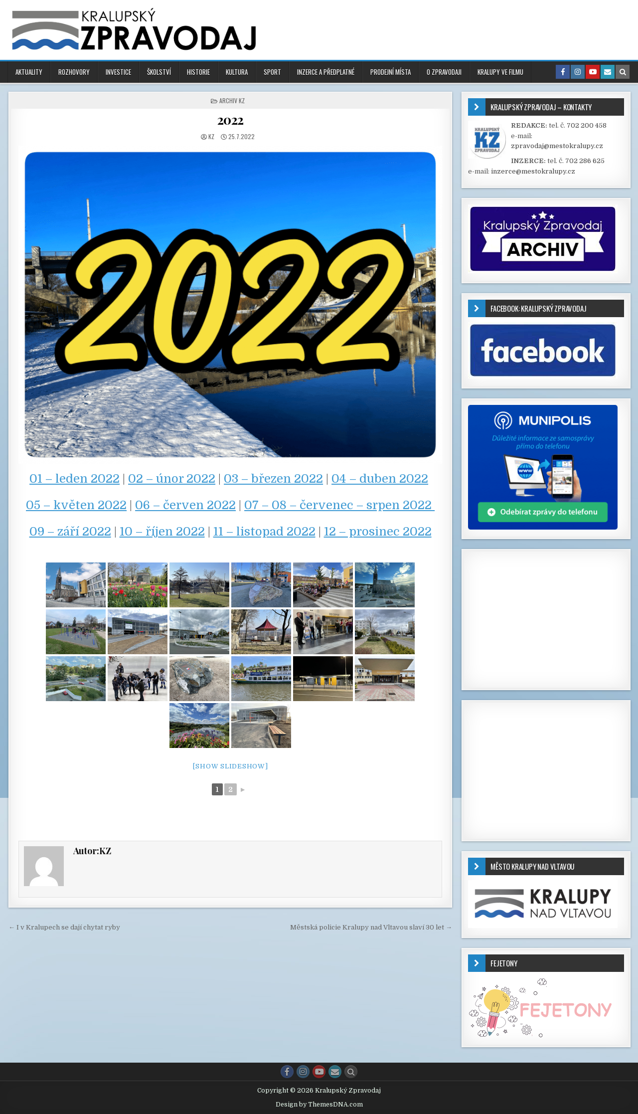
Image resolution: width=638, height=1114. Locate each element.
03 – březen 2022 (273, 479)
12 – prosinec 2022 (378, 532)
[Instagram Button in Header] (578, 72)
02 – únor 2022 (171, 479)
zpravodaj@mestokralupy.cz (557, 146)
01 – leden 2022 (74, 479)
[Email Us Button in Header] (608, 72)
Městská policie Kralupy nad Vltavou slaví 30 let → (371, 927)
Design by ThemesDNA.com (319, 1104)
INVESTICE (118, 72)
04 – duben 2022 (379, 479)
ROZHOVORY (74, 72)
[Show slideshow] (230, 766)
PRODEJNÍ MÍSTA (390, 72)
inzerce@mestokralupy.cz (533, 171)
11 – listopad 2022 (264, 532)
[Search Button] (350, 1071)
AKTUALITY (28, 72)
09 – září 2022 (70, 532)
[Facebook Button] (287, 1071)
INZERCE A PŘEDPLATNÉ (325, 72)
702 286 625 (585, 161)
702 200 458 (587, 125)
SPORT (272, 72)
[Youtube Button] (319, 1071)
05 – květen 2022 (76, 505)
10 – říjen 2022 (162, 532)
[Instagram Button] (303, 1071)
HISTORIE (198, 72)
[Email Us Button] (334, 1071)
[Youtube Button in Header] (593, 72)
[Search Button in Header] (623, 72)
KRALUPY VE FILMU (500, 72)
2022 (230, 119)
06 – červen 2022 (185, 505)
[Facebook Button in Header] (563, 72)
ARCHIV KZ (232, 100)
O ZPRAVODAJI (444, 72)
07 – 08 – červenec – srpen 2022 (339, 505)
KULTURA (237, 72)
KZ (211, 136)
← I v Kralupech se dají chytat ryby (64, 927)
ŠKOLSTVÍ (159, 72)
